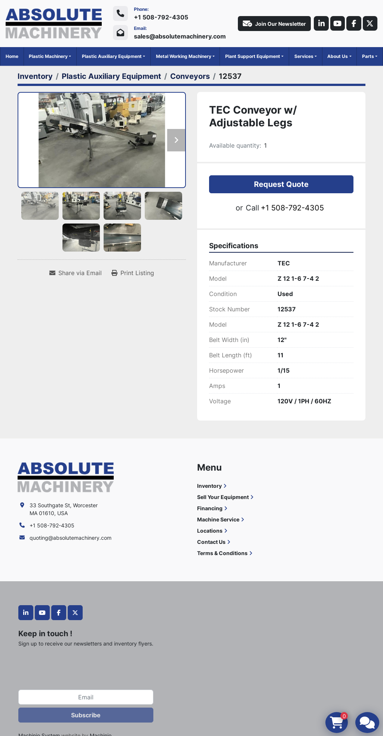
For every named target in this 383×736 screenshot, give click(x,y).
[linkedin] (320, 23)
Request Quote (281, 184)
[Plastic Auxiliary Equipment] (111, 76)
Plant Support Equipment (252, 56)
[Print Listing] (133, 273)
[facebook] (353, 23)
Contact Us (211, 542)
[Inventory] (35, 76)
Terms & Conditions (222, 553)
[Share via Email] (76, 273)
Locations (210, 530)
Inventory (209, 486)
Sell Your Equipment (223, 497)
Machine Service (218, 519)
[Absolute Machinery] (66, 476)
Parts (368, 56)
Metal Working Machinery (183, 56)
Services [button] (303, 56)
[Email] (85, 697)
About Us (337, 56)
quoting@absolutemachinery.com (70, 538)
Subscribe (86, 715)
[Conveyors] (190, 76)
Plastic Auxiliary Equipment (112, 56)
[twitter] (369, 23)
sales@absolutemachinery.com (180, 36)
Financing (210, 508)
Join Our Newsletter (273, 23)
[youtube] (337, 23)
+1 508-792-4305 (161, 17)
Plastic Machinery (48, 56)
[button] (50, 56)
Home (12, 56)
